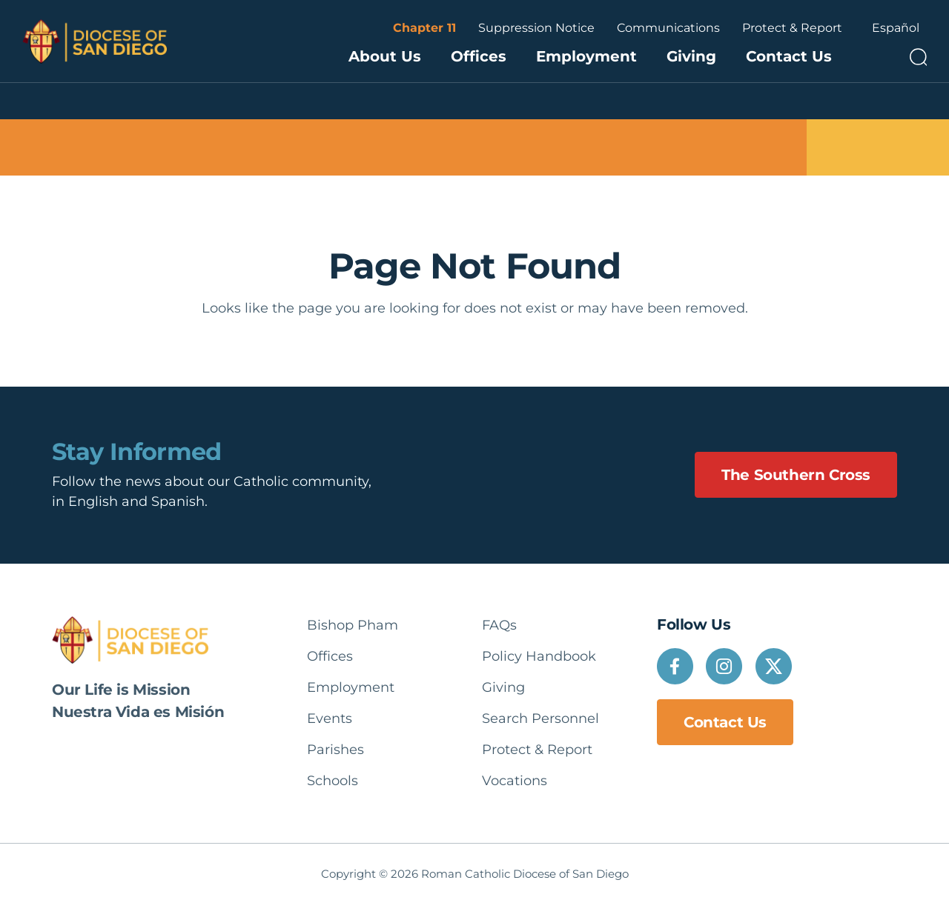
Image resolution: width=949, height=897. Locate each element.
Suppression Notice (536, 28)
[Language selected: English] (895, 28)
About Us (384, 56)
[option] (895, 28)
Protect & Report (792, 28)
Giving (691, 56)
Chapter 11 (424, 28)
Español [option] (895, 28)
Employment (586, 56)
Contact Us (789, 56)
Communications (668, 28)
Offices (478, 56)
